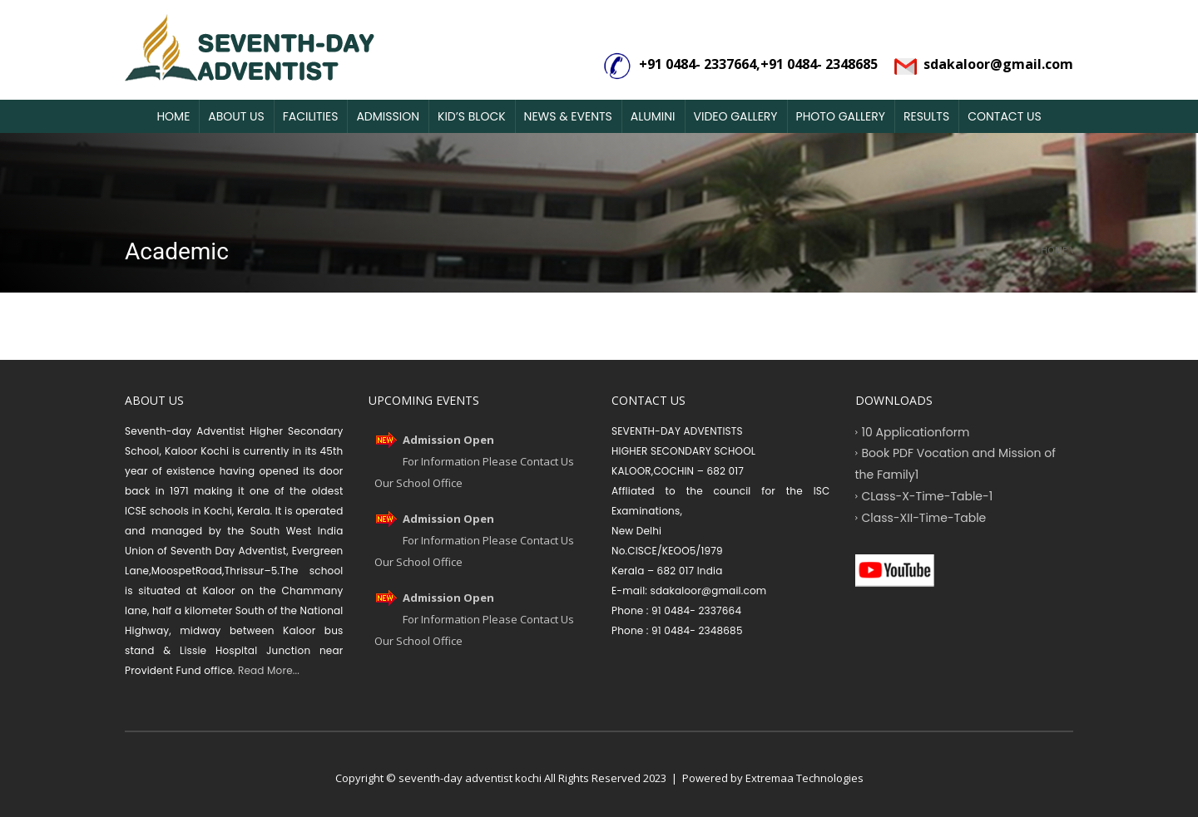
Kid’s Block (472, 116)
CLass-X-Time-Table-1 (927, 495)
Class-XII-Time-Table (924, 517)
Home (173, 116)
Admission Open (448, 439)
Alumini (653, 116)
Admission (387, 116)
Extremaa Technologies (804, 777)
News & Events (568, 116)
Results (926, 116)
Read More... (267, 670)
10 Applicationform (916, 431)
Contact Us (1004, 116)
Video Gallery (736, 116)
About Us (236, 116)
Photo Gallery (840, 116)
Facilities (311, 116)
